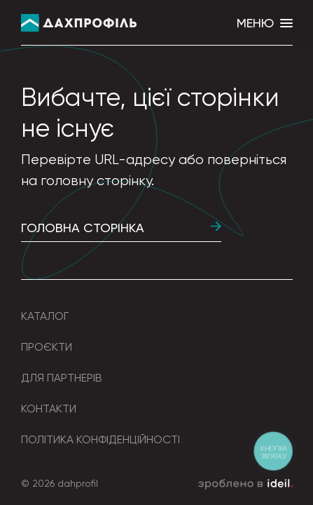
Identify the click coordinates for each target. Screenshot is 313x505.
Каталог (45, 316)
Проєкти (46, 347)
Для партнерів (61, 377)
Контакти (48, 408)
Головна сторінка (121, 227)
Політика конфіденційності (100, 439)
